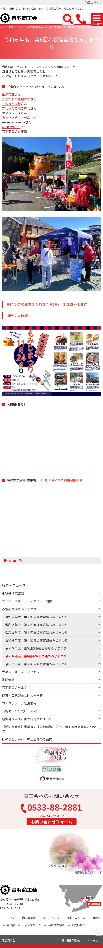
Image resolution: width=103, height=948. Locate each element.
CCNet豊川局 (11, 126)
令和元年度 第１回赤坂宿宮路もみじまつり (36, 617)
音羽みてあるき (31, 925)
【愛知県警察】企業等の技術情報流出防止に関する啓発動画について (49, 728)
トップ (11, 918)
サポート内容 (51, 918)
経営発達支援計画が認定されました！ (28, 719)
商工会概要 (29, 918)
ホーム (3, 27)
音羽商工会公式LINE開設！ (21, 711)
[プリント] (20, 560)
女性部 (11, 925)
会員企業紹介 (56, 925)
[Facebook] (5, 560)
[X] (10, 560)
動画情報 (8, 679)
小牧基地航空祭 (13, 593)
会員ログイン (93, 2)
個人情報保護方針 (71, 940)
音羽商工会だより (14, 687)
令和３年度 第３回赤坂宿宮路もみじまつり (36, 632)
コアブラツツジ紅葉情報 (19, 703)
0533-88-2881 (51, 808)
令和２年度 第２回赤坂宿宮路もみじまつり (36, 624)
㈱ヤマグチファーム (16, 117)
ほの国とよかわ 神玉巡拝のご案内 (27, 739)
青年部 (96, 918)
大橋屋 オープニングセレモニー (25, 672)
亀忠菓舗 (8, 94)
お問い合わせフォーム (51, 822)
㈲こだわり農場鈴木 (16, 99)
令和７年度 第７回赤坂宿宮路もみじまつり (36, 664)
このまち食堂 (11, 103)
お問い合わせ (80, 925)
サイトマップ (92, 940)
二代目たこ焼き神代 (16, 108)
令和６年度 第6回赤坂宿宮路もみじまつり (76, 27)
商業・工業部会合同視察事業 (22, 695)
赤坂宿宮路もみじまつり (39, 27)
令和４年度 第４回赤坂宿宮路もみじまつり (36, 640)
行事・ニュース (17, 27)
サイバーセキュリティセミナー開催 (27, 601)
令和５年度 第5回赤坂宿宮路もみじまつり (35, 648)
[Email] (14, 560)
